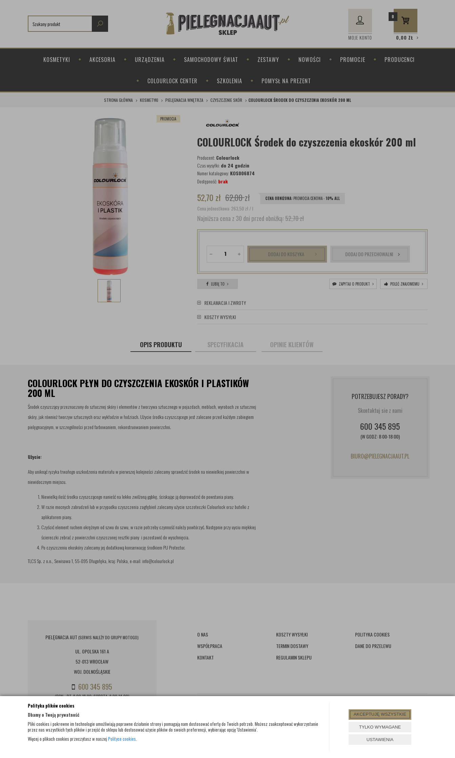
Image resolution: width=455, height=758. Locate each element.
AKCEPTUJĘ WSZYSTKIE (380, 714)
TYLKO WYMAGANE (380, 727)
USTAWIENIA (380, 739)
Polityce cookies (122, 738)
